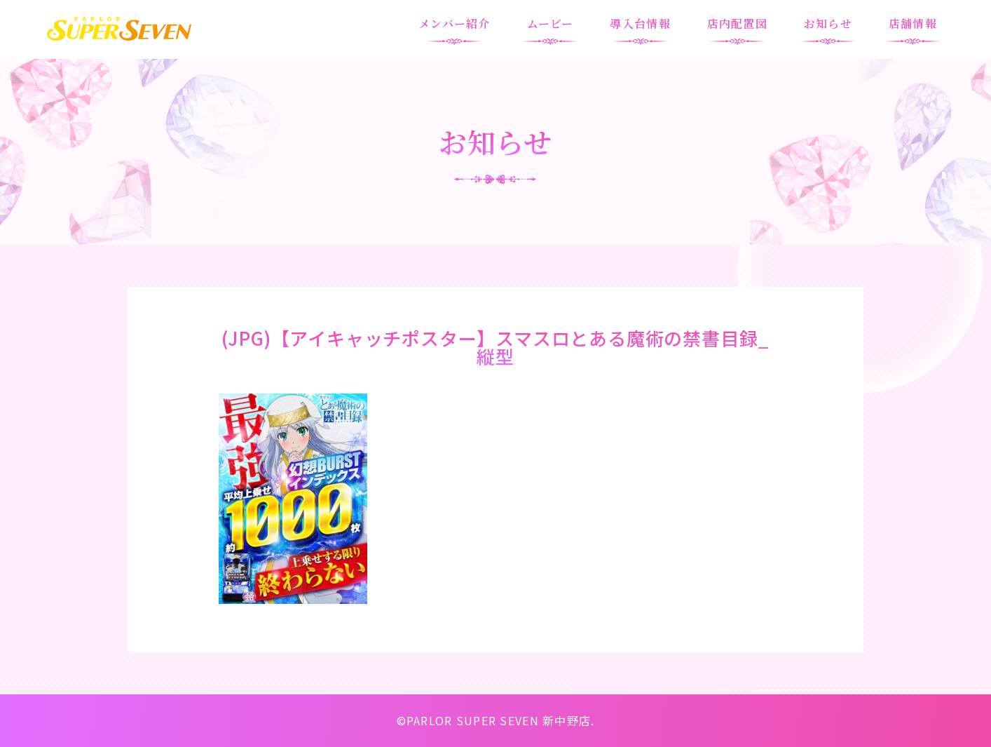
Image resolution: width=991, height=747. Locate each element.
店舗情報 (913, 23)
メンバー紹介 (454, 23)
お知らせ (828, 23)
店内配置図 (737, 23)
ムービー (550, 23)
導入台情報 (640, 23)
